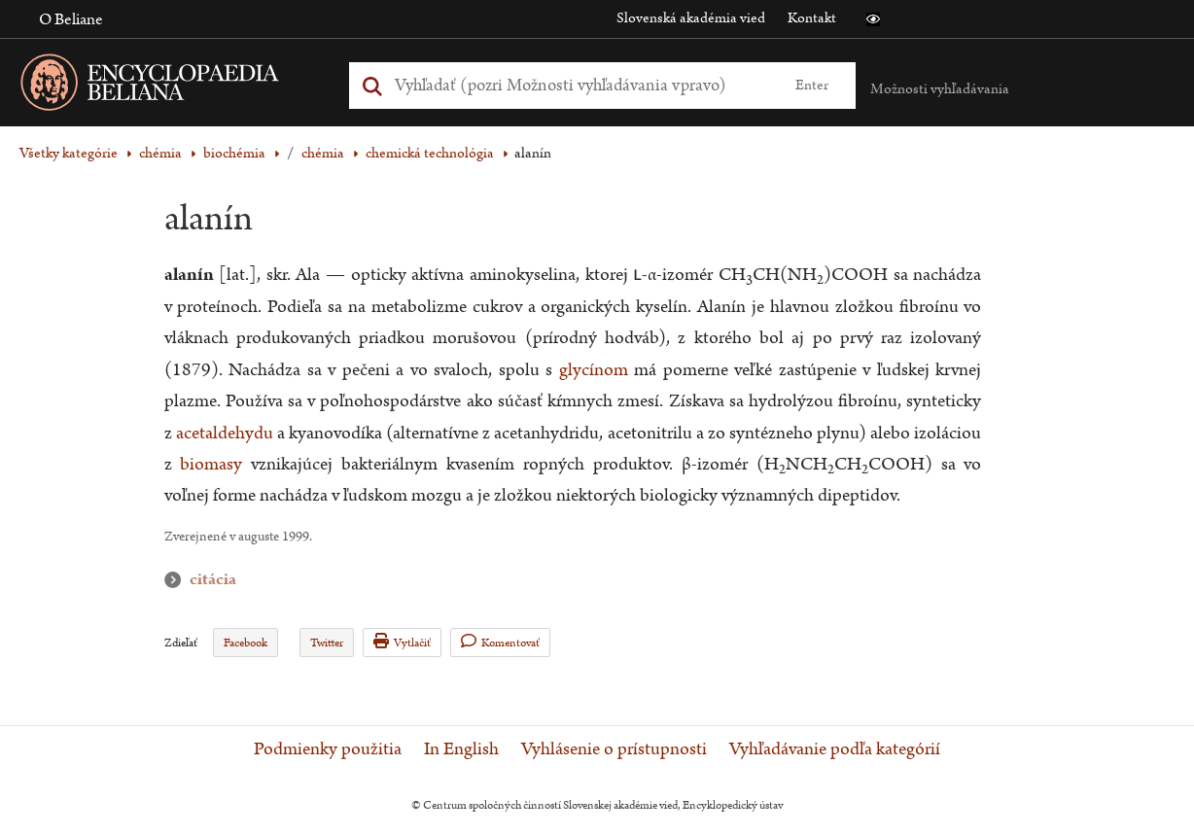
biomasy (211, 464)
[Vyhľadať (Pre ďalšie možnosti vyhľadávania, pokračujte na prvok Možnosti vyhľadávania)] (580, 85)
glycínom (593, 370)
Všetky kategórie (68, 153)
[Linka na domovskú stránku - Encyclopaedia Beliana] (179, 86)
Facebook (245, 643)
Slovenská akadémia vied (690, 18)
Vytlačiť (402, 642)
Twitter (326, 643)
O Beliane (71, 19)
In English (461, 749)
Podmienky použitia (328, 749)
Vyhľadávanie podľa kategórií (834, 749)
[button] (873, 19)
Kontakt (812, 18)
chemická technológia (430, 153)
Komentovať (500, 642)
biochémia (234, 153)
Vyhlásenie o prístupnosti (614, 749)
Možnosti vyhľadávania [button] (939, 89)
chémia (160, 153)
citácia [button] (177, 580)
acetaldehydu (224, 433)
